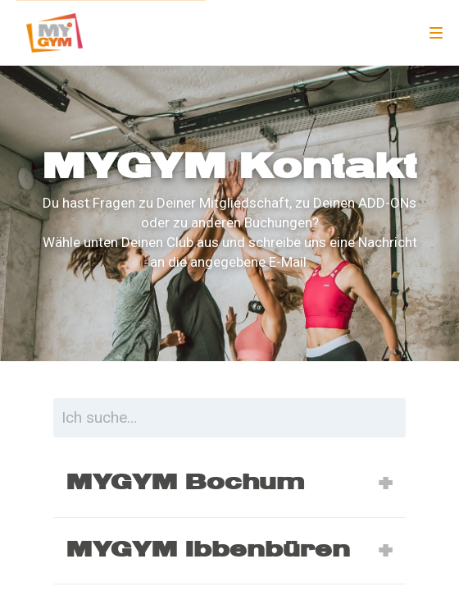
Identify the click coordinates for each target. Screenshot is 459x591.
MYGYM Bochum (185, 483)
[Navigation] (436, 32)
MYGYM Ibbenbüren (208, 550)
